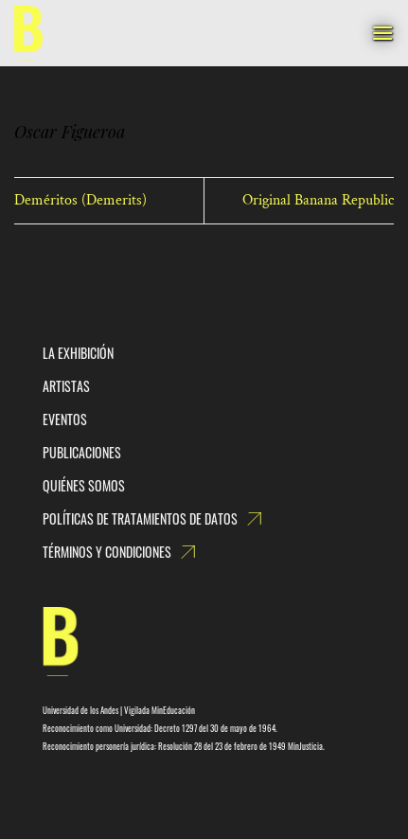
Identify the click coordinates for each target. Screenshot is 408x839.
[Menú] (382, 32)
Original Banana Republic (318, 200)
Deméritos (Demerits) (80, 200)
